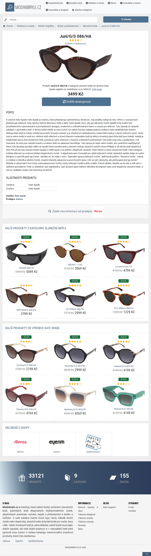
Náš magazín (109, 507)
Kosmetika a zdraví (130, 3)
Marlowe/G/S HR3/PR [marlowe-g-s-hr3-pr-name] (75, 409)
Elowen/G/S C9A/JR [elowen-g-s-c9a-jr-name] (26, 409)
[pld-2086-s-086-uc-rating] (124, 285)
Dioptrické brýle (54, 3)
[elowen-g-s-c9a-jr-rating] (26, 384)
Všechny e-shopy (86, 522)
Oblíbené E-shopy (17, 427)
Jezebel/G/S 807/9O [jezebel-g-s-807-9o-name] (124, 366)
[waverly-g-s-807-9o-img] (75, 353)
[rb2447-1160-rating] (75, 242)
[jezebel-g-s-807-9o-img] (124, 353)
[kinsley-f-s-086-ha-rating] (26, 341)
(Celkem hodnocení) (75, 43)
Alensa (19, 199)
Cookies (132, 511)
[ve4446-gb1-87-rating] (26, 242)
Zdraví (111, 3)
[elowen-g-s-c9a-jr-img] (26, 396)
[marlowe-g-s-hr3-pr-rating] (75, 384)
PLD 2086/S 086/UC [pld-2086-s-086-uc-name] (123, 308)
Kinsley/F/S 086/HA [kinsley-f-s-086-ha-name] (26, 365)
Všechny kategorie (82, 10)
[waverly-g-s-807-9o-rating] (75, 341)
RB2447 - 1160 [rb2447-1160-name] (75, 264)
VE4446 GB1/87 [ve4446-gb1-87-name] (26, 268)
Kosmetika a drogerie (57, 10)
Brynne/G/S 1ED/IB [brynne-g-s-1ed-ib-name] (123, 409)
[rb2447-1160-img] (75, 252)
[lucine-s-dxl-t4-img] (124, 253)
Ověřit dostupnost (76, 101)
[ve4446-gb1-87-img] (26, 254)
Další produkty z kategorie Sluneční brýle (35, 228)
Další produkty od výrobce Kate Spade (32, 328)
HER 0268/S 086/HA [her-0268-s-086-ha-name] (26, 310)
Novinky (82, 525)
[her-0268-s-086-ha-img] (26, 297)
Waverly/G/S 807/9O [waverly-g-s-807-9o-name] (75, 366)
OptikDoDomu (35, 541)
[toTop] (146, 554)
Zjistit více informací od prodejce (75, 211)
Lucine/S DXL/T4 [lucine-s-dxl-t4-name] (123, 266)
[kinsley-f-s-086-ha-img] (26, 353)
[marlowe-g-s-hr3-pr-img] (75, 396)
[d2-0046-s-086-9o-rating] (75, 285)
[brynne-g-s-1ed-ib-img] (124, 396)
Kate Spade (20, 196)
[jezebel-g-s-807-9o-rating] (124, 341)
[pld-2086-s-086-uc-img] (124, 296)
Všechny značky (85, 518)
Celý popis (97, 89)
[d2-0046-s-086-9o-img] (75, 297)
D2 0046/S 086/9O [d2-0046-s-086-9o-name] (75, 309)
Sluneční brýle (74, 3)
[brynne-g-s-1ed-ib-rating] (124, 384)
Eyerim (19, 541)
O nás (131, 507)
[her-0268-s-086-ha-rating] (26, 285)
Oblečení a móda (94, 3)
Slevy (80, 529)
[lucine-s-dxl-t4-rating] (124, 242)
